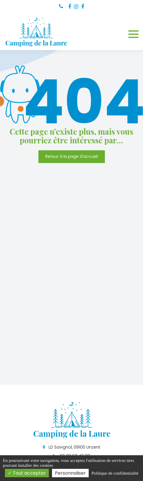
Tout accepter (27, 473)
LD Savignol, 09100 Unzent (71, 447)
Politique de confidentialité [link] (115, 473)
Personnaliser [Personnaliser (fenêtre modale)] (70, 473)
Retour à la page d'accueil (71, 157)
